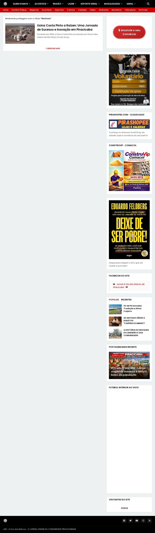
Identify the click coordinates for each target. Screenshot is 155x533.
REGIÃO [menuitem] (57, 3)
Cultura (71, 9)
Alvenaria (103, 9)
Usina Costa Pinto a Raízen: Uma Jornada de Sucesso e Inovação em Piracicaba (67, 28)
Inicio (5, 9)
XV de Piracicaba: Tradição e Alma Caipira (133, 308)
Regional (34, 9)
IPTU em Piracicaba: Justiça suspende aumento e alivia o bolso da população (129, 371)
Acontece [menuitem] (40, 3)
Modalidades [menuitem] (112, 3)
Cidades (82, 9)
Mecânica (116, 9)
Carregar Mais (53, 48)
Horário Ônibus (19, 9)
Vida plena (130, 9)
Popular (114, 299)
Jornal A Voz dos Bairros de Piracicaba (129, 286)
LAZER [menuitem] (71, 3)
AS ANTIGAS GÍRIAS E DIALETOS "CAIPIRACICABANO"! (134, 321)
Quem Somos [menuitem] (20, 3)
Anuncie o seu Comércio (129, 32)
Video (93, 9)
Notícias (143, 9)
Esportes (59, 9)
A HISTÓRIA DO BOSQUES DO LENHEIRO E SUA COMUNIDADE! (136, 333)
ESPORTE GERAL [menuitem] (89, 3)
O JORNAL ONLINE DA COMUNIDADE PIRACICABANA (52, 529)
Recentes (126, 299)
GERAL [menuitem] (130, 3)
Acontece (47, 9)
